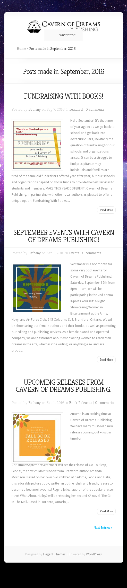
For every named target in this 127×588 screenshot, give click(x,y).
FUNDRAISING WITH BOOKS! (63, 96)
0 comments (95, 109)
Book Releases (80, 402)
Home (21, 48)
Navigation (63, 35)
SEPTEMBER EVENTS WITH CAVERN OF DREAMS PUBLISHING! (63, 236)
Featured (76, 109)
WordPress (94, 554)
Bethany (34, 109)
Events (74, 252)
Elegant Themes (54, 554)
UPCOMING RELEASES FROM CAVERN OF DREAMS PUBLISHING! (64, 386)
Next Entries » (103, 527)
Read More (106, 210)
